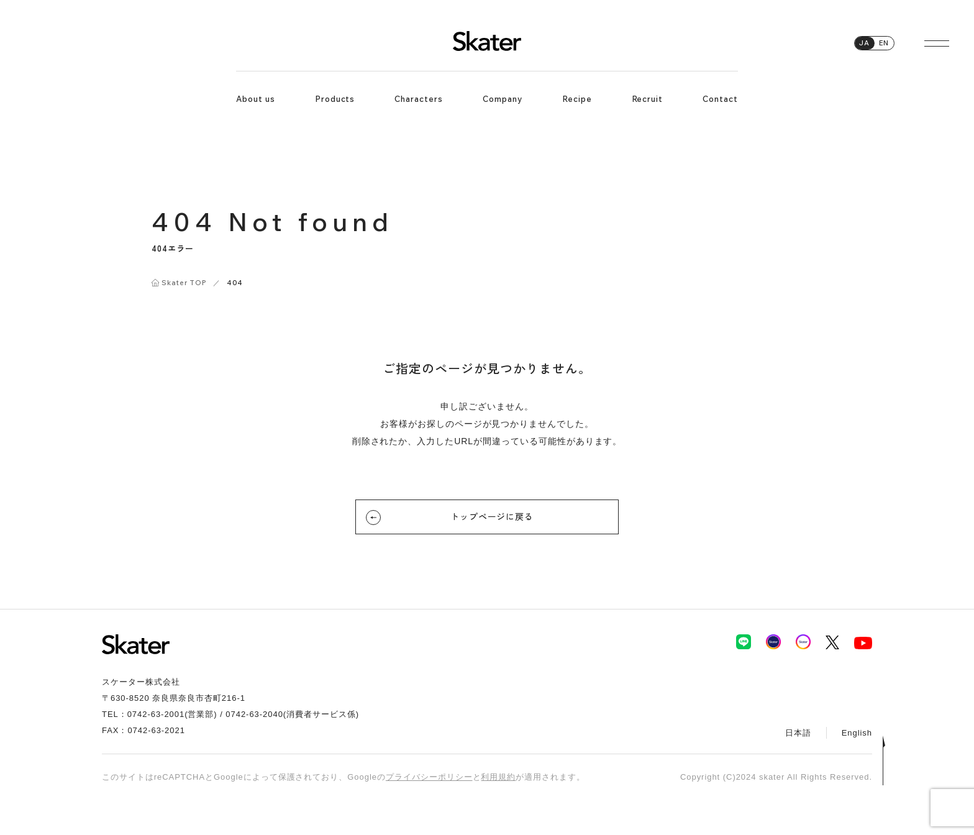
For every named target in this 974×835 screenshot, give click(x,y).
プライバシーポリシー (429, 777)
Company (502, 99)
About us (255, 99)
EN (884, 43)
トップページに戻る (472, 517)
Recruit (647, 99)
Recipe (577, 99)
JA (864, 43)
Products (335, 99)
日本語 (798, 732)
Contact (720, 99)
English (857, 732)
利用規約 (498, 777)
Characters (418, 99)
